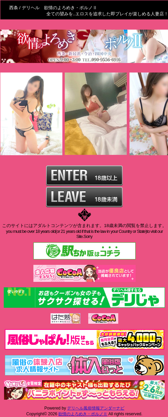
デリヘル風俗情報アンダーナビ (95, 408)
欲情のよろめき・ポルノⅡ (82, 414)
